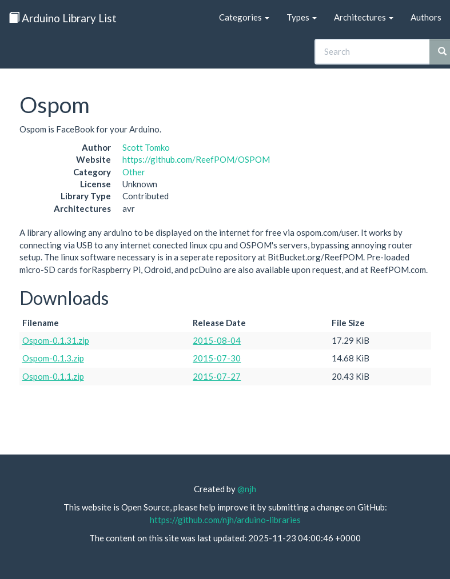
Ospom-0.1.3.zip (53, 358)
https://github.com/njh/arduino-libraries (225, 519)
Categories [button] (244, 17)
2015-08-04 (217, 340)
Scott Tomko (146, 147)
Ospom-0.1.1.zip (53, 376)
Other (133, 172)
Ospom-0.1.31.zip (55, 340)
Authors (426, 17)
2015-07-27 (217, 376)
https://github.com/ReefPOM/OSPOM (196, 159)
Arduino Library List (63, 18)
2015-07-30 (217, 358)
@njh (246, 489)
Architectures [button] (363, 17)
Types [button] (301, 17)
